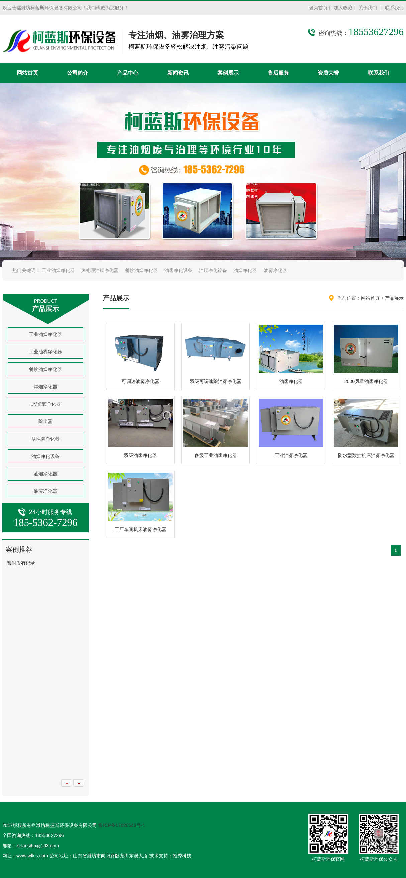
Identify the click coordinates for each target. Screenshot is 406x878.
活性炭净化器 (45, 439)
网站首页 (27, 73)
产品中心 (127, 73)
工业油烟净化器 (58, 270)
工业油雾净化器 (45, 351)
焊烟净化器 (45, 386)
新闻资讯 (178, 73)
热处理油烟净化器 (99, 270)
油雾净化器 (275, 270)
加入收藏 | (344, 7)
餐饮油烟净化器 (141, 270)
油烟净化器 (245, 270)
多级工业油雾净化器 (216, 455)
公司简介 (77, 73)
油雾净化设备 (178, 270)
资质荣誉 (328, 73)
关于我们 (367, 7)
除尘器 (45, 421)
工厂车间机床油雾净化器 (140, 529)
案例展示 (228, 73)
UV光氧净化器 (45, 404)
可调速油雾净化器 (140, 381)
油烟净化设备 (213, 270)
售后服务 (278, 73)
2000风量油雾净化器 (366, 381)
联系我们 (394, 7)
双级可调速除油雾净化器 (215, 381)
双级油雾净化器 (140, 455)
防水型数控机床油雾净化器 (366, 455)
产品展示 (394, 298)
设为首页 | (319, 7)
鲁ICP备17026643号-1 (121, 825)
